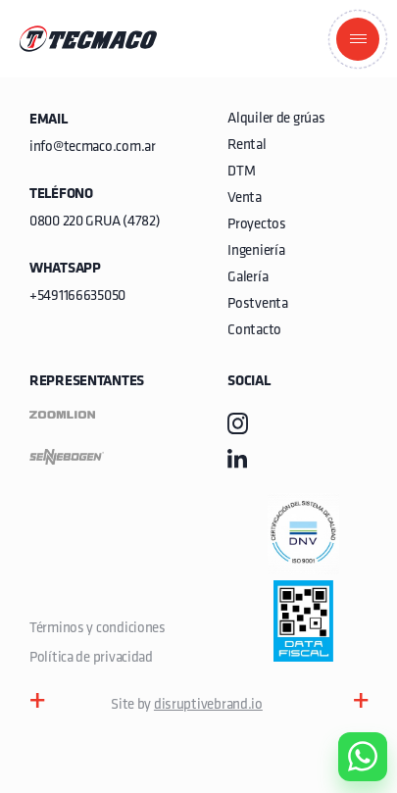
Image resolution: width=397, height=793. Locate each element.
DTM (241, 172)
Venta (244, 198)
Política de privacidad (91, 658)
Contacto (254, 330)
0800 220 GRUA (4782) (94, 222)
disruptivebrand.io (208, 705)
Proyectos (256, 225)
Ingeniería (255, 251)
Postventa (257, 304)
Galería (247, 278)
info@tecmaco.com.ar (92, 147)
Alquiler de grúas (275, 119)
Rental (246, 145)
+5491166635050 (77, 296)
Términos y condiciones (97, 628)
